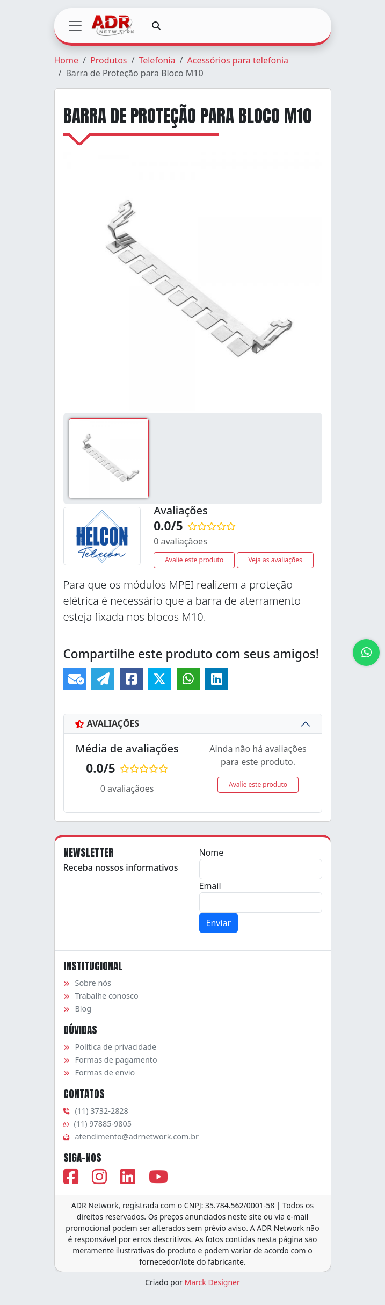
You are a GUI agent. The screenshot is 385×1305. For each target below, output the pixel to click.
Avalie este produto (194, 559)
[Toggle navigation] (75, 26)
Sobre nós (87, 983)
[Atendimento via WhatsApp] (366, 652)
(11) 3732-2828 (95, 1111)
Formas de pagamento (110, 1060)
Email (210, 886)
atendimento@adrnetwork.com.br (131, 1136)
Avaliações (107, 723)
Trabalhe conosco (101, 996)
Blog (77, 1008)
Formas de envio (99, 1072)
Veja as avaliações (275, 559)
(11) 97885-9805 (97, 1123)
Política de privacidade (110, 1047)
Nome (211, 852)
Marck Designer (212, 1282)
